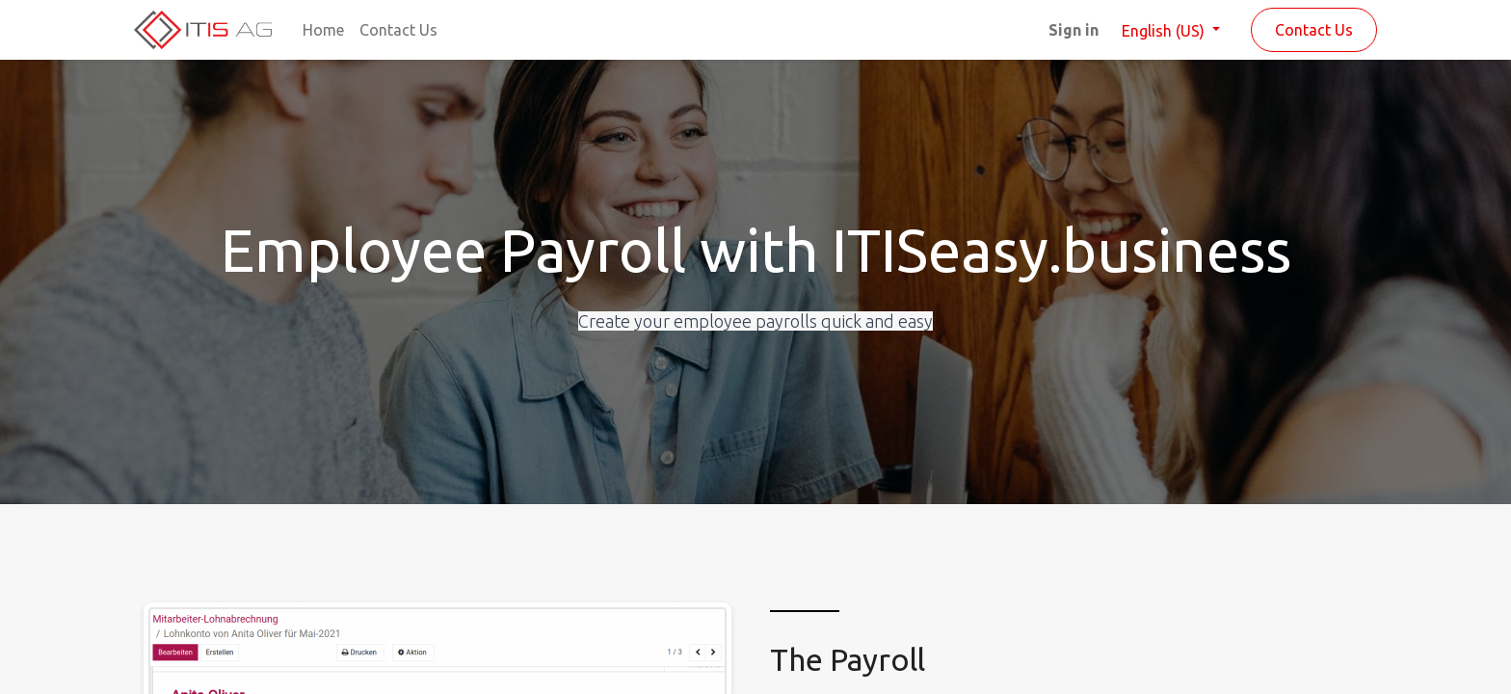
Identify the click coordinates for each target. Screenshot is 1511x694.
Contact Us (1314, 30)
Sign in (1073, 30)
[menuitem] (323, 30)
